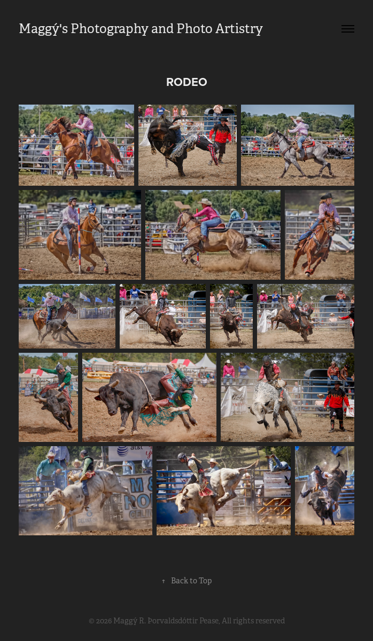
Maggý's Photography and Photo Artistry (141, 29)
